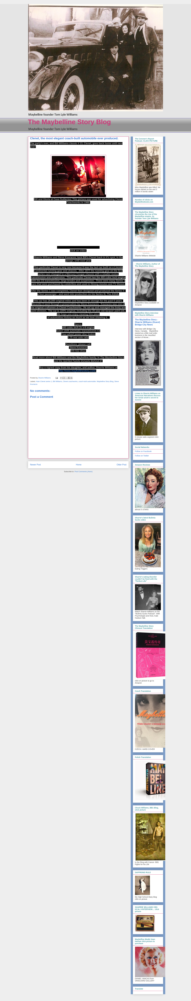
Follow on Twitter (142, 456)
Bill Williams (57, 381)
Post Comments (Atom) (84, 472)
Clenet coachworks (70, 381)
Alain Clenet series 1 (44, 381)
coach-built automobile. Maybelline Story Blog (95, 381)
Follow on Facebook (143, 451)
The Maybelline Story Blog (69, 122)
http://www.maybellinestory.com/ (77, 371)
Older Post (121, 465)
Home (78, 465)
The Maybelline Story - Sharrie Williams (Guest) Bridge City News (147, 322)
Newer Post (35, 465)
